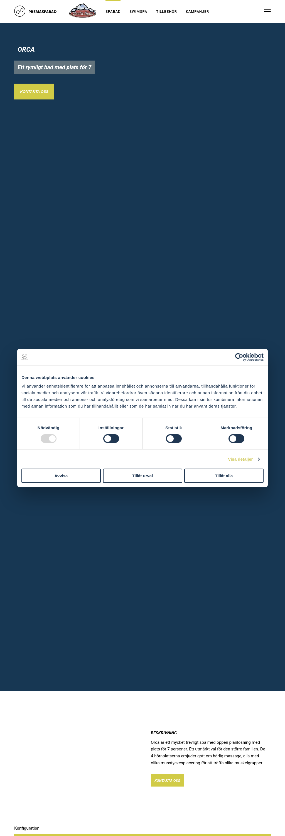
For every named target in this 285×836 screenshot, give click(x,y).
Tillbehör (166, 11)
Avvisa (61, 475)
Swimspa (138, 11)
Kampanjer (197, 11)
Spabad (113, 11)
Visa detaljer (240, 458)
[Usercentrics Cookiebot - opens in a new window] (239, 357)
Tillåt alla (224, 475)
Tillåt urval (142, 475)
